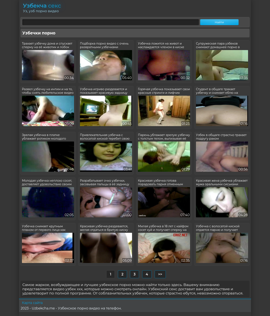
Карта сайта (32, 303)
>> (160, 274)
